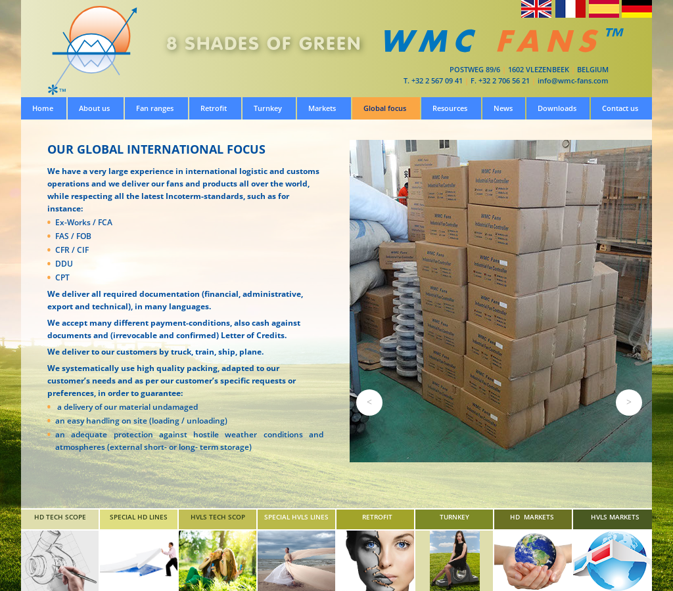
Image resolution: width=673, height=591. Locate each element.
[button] (369, 402)
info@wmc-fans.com (573, 80)
